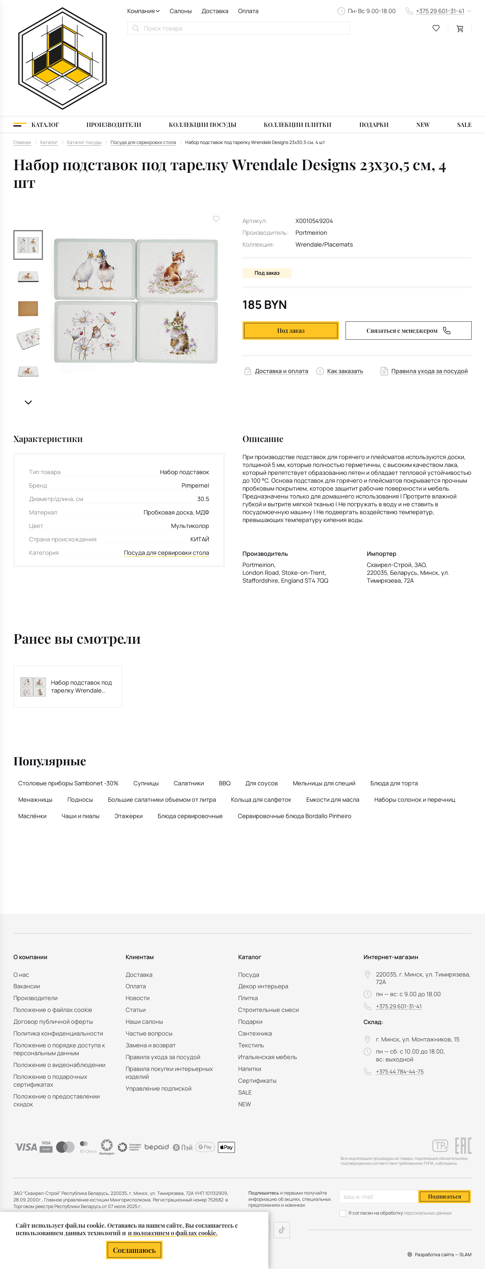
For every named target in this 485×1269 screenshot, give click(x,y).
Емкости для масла (332, 725)
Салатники (189, 708)
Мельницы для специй (324, 708)
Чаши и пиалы (80, 741)
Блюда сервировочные (190, 741)
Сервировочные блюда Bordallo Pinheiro (294, 741)
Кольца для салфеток (261, 725)
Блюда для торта (394, 708)
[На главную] (62, 21)
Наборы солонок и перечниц (414, 725)
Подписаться (444, 1196)
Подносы (80, 725)
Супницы (146, 708)
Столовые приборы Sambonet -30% (68, 708)
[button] (28, 327)
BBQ (224, 708)
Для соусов (261, 708)
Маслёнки (32, 741)
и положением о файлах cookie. (173, 1233)
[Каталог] (36, 50)
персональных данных (428, 1213)
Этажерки (129, 741)
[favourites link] (436, 28)
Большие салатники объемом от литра (162, 725)
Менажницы (35, 725)
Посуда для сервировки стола (166, 477)
